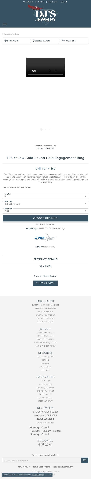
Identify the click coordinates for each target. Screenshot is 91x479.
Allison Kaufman (45, 356)
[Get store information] (45, 423)
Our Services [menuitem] (45, 384)
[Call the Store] (45, 418)
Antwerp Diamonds (45, 318)
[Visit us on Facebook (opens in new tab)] (39, 444)
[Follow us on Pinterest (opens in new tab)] (42, 444)
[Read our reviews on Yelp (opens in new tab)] (50, 444)
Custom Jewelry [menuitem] (45, 397)
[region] (45, 96)
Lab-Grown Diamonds (45, 308)
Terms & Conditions (41, 467)
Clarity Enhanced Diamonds (45, 305)
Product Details (45, 259)
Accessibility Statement (63, 467)
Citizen (45, 360)
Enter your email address (45, 455)
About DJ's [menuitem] (45, 381)
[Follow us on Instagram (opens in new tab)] (46, 444)
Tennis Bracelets (45, 336)
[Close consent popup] (50, 475)
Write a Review (45, 283)
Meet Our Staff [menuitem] (45, 401)
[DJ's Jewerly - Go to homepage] (45, 16)
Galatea (45, 363)
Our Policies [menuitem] (45, 394)
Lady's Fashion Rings (45, 346)
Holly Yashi (45, 367)
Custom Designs (45, 322)
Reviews (45, 266)
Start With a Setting (45, 315)
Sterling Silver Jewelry (45, 342)
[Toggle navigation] (4, 24)
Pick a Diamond (45, 312)
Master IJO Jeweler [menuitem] (45, 387)
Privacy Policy (24, 467)
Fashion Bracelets (45, 339)
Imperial (45, 370)
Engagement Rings (11, 34)
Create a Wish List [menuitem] (45, 391)
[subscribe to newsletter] (84, 460)
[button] (28, 2)
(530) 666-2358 (45, 148)
